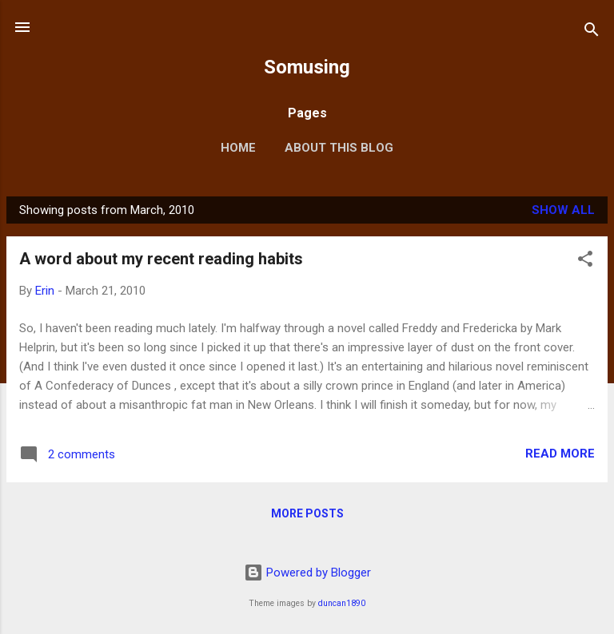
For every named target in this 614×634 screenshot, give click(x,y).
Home (238, 148)
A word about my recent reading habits (161, 258)
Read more (560, 453)
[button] (585, 261)
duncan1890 (341, 603)
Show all (563, 210)
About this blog (339, 148)
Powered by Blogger (307, 572)
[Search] (591, 32)
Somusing (307, 67)
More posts (307, 513)
